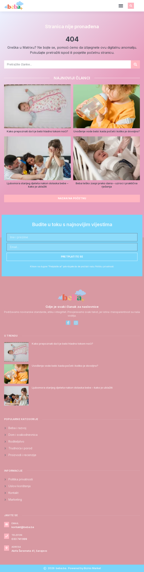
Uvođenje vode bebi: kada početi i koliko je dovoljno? (106, 131)
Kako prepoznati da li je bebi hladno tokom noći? (37, 131)
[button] (121, 5)
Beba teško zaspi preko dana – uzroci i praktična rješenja (106, 185)
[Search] (135, 64)
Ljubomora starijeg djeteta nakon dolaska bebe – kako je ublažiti (37, 185)
